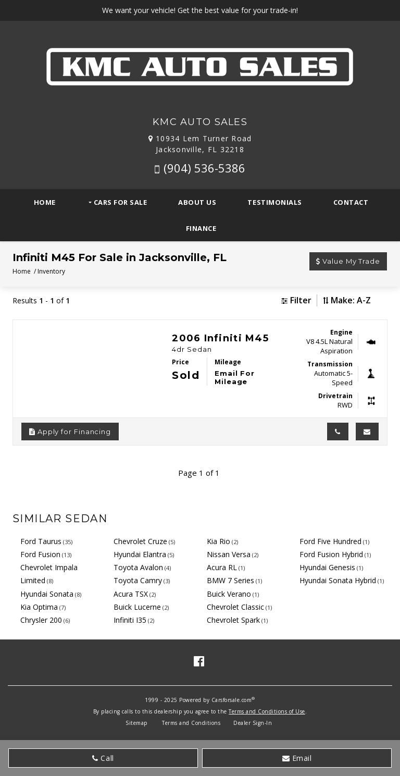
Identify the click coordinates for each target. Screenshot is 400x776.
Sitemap (136, 722)
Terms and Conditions (191, 722)
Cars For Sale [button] (119, 202)
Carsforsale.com (231, 700)
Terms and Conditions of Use (267, 711)
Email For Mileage (235, 377)
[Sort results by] (359, 300)
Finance (201, 228)
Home (45, 202)
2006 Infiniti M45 (220, 338)
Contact (351, 202)
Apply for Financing (70, 431)
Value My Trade (348, 261)
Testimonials (274, 202)
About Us (197, 202)
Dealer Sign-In (252, 722)
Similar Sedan (59, 518)
